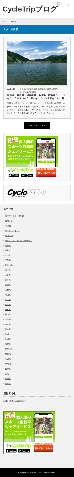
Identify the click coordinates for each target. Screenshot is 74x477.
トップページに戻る (36, 125)
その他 (8, 226)
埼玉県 (8, 270)
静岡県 (8, 378)
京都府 (8, 245)
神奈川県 (9, 349)
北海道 (8, 255)
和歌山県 (29, 89)
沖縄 (7, 334)
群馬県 (8, 354)
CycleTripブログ (30, 9)
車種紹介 (9, 364)
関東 (7, 374)
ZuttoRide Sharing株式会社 (14, 401)
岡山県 (8, 295)
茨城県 (8, 359)
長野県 (8, 369)
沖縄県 (8, 339)
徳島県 (42, 89)
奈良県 (36, 89)
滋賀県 (49, 89)
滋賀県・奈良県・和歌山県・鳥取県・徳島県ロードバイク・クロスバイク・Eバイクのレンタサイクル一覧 (36, 97)
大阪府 (8, 275)
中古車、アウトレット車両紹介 (18, 240)
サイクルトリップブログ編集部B (23, 92)
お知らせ (9, 221)
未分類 (8, 319)
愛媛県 (8, 310)
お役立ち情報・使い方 (14, 216)
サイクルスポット (12, 231)
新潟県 (8, 314)
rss (58, 4)
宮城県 (8, 285)
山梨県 (8, 290)
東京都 (8, 324)
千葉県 (8, 260)
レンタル (21, 89)
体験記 (8, 250)
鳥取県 (55, 89)
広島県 (8, 300)
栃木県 (8, 329)
